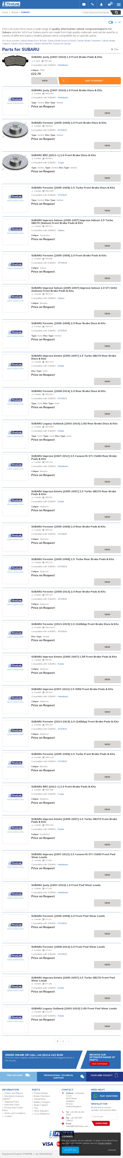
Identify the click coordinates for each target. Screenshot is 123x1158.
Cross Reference (42, 1113)
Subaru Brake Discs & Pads (34, 40)
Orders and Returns (13, 1093)
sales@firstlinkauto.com (77, 1126)
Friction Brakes (41, 1093)
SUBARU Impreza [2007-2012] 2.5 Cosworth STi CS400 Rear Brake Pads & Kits (74, 457)
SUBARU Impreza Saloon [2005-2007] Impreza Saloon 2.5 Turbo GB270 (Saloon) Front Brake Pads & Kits (72, 221)
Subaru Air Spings (62, 43)
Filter (115, 49)
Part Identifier (105, 1096)
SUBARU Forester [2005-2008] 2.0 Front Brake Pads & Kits (68, 255)
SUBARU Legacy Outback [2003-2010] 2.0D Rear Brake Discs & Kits (74, 423)
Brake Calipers (41, 1105)
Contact (8, 1116)
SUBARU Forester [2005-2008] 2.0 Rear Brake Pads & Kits (68, 526)
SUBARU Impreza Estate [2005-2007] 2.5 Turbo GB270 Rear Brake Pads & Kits (73, 493)
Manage (116, 1152)
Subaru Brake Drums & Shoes (62, 40)
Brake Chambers (42, 1096)
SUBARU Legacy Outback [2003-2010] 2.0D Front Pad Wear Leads (74, 1008)
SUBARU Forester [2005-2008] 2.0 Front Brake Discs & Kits (68, 122)
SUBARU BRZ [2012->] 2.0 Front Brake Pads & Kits (63, 786)
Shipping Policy (11, 1101)
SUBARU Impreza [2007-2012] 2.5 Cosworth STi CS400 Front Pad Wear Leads (73, 856)
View (45, 80)
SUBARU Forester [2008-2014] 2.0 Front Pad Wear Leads (68, 946)
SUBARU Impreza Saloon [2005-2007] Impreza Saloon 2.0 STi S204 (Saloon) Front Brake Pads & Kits (74, 289)
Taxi (36, 1108)
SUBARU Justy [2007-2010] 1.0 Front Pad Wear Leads (66, 885)
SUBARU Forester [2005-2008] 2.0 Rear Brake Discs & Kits (68, 323)
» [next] (68, 1041)
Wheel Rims (40, 1099)
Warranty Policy (12, 1104)
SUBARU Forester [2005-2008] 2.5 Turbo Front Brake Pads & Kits (73, 753)
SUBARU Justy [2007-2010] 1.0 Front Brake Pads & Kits (66, 56)
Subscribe (101, 1123)
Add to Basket (94, 81)
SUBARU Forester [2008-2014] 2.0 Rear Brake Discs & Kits (68, 391)
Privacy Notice (112, 1149)
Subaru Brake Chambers (89, 40)
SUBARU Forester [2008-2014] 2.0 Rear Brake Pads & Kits (68, 591)
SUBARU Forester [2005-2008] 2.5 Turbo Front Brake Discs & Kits (73, 187)
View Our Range (99, 1064)
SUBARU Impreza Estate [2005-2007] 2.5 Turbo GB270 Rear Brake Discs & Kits (73, 357)
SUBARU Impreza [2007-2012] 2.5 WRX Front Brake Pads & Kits (72, 689)
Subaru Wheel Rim (43, 43)
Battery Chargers (42, 1102)
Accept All (95, 1152)
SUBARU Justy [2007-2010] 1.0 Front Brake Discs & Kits (66, 90)
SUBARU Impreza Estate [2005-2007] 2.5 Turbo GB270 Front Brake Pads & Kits (74, 820)
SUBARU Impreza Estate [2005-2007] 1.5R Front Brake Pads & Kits (74, 656)
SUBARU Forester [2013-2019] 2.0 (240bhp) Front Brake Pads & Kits (75, 721)
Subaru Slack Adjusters (22, 43)
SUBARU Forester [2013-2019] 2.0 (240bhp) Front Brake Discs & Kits (75, 624)
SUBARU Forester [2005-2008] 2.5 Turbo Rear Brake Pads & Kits (72, 559)
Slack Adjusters (41, 1110)
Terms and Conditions (14, 1113)
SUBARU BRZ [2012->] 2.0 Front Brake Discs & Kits (63, 155)
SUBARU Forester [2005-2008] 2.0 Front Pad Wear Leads (68, 915)
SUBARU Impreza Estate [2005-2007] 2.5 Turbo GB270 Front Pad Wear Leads (73, 979)
